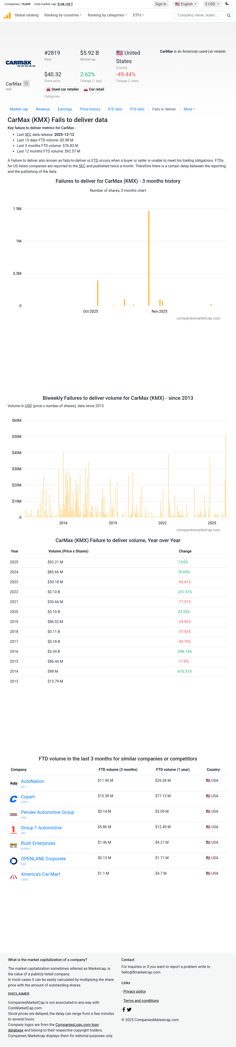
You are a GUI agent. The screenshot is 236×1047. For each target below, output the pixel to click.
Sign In (160, 4)
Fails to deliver (164, 109)
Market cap (19, 109)
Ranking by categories (106, 15)
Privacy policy (134, 991)
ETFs (137, 15)
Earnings (65, 109)
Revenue (43, 109)
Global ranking (26, 15)
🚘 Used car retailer (62, 89)
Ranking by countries (61, 15)
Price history (90, 109)
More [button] (188, 109)
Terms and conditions (141, 1000)
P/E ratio (115, 109)
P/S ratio (137, 109)
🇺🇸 (184, 4)
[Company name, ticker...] (203, 15)
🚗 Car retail (93, 89)
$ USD (210, 4)
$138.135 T (65, 4)
